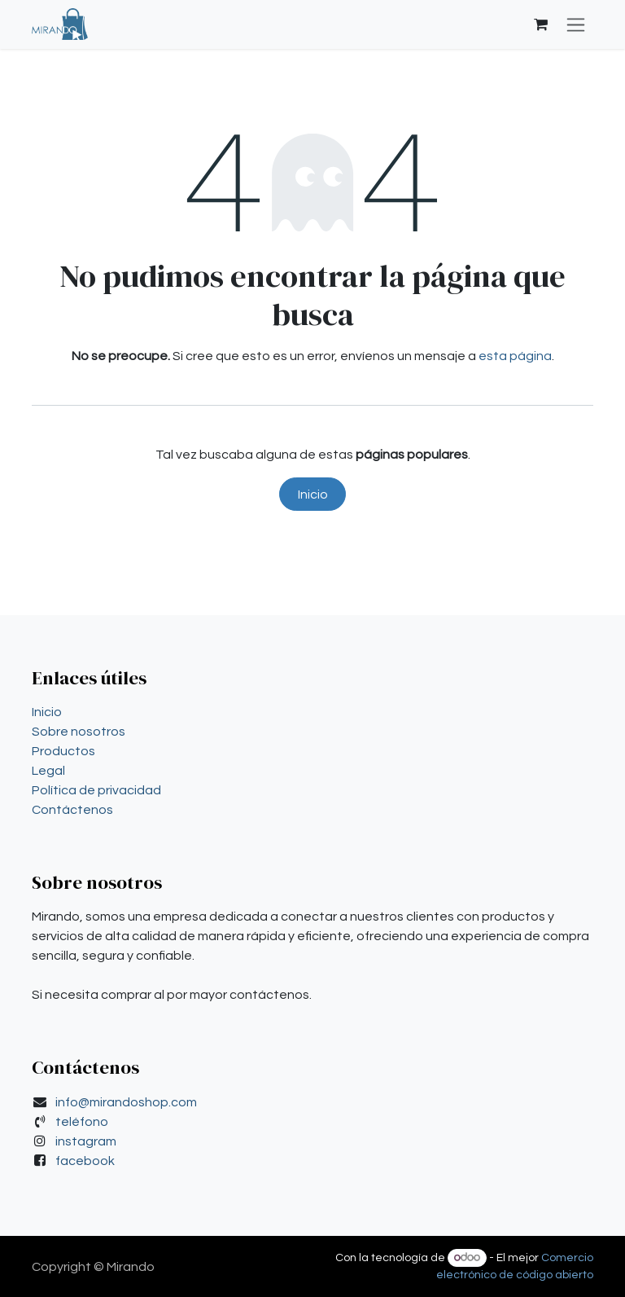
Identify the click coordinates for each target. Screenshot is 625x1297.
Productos (63, 751)
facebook (85, 1160)
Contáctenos (72, 809)
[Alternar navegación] (575, 24)
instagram (85, 1141)
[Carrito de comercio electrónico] (540, 24)
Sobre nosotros (78, 731)
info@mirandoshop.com (126, 1102)
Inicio (313, 494)
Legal (48, 770)
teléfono (81, 1121)
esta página (515, 356)
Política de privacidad (96, 790)
